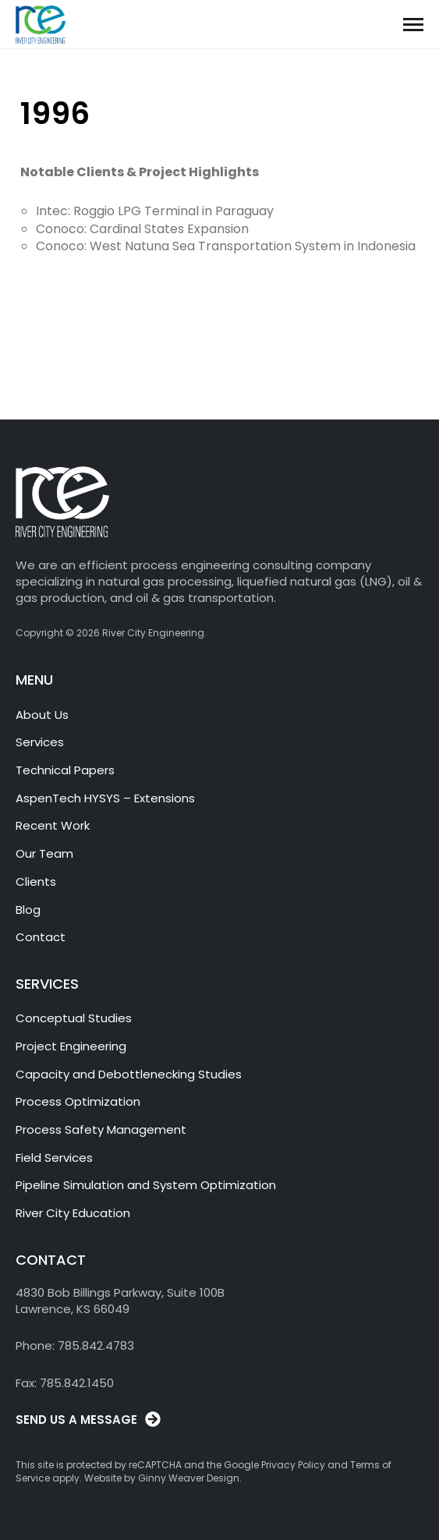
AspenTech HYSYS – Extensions (105, 798)
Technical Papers (65, 770)
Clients (36, 881)
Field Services (54, 1157)
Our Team (44, 853)
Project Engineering (71, 1046)
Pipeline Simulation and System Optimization (146, 1185)
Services (40, 742)
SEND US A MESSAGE (76, 1419)
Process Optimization (78, 1101)
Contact (40, 937)
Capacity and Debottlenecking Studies (129, 1074)
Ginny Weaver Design (188, 1478)
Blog (28, 909)
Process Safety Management (101, 1129)
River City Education (73, 1213)
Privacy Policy (293, 1464)
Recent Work (53, 825)
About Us (42, 714)
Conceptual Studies (74, 1018)
